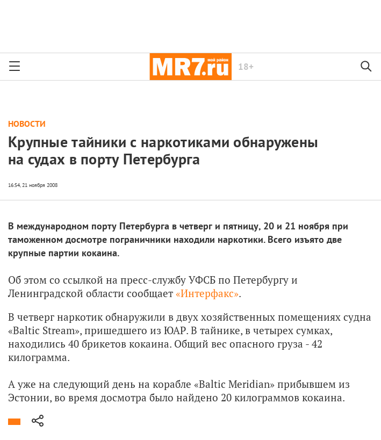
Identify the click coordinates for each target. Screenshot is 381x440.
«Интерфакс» (207, 293)
